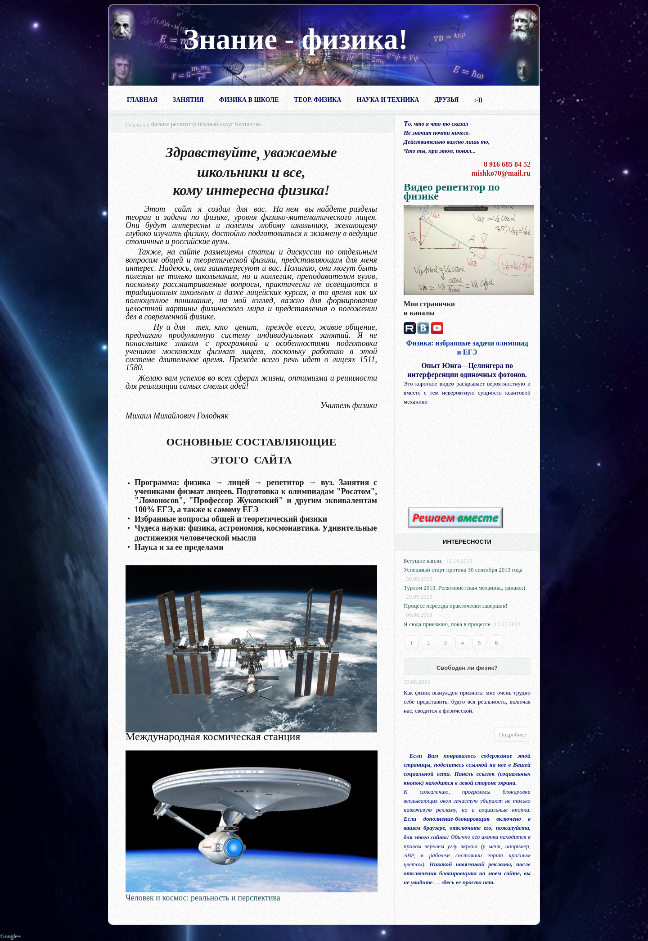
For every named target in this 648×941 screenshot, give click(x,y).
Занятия (188, 99)
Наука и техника (387, 99)
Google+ (10, 936)
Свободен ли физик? (467, 667)
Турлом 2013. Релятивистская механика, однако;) (464, 587)
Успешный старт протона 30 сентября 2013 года (463, 569)
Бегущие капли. (423, 560)
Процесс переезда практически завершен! (456, 605)
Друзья (446, 99)
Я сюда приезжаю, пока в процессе (447, 624)
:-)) (478, 99)
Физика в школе (249, 99)
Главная (142, 99)
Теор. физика (318, 99)
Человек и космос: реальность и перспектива (203, 898)
